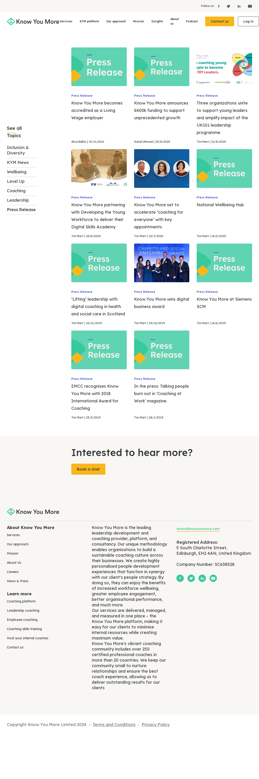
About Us (14, 563)
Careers (13, 572)
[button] (66, 21)
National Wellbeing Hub (220, 204)
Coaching (16, 190)
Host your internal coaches (27, 638)
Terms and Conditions (114, 724)
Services (66, 21)
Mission (138, 21)
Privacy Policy (156, 724)
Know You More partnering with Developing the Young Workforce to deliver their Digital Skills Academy (98, 216)
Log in (248, 21)
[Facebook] (218, 6)
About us (174, 21)
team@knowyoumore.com (198, 529)
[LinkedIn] (239, 6)
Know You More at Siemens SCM (224, 302)
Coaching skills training (24, 629)
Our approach (116, 21)
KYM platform (89, 21)
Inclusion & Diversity (18, 150)
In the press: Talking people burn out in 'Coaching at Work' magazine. (161, 394)
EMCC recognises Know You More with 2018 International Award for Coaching (94, 397)
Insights (157, 21)
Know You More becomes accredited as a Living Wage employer (97, 110)
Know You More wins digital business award (161, 302)
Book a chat (88, 469)
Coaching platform (21, 601)
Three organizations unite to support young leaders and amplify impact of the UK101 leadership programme (222, 117)
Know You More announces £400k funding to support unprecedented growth (161, 110)
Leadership (18, 200)
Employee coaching (22, 620)
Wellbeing (16, 171)
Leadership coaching (23, 610)
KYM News (18, 162)
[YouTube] (248, 6)
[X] (228, 6)
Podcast (192, 21)
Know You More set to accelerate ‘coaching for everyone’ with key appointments (158, 216)
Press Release (21, 209)
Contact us (220, 21)
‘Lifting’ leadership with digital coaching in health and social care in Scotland (98, 306)
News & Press (17, 581)
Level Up (16, 181)
